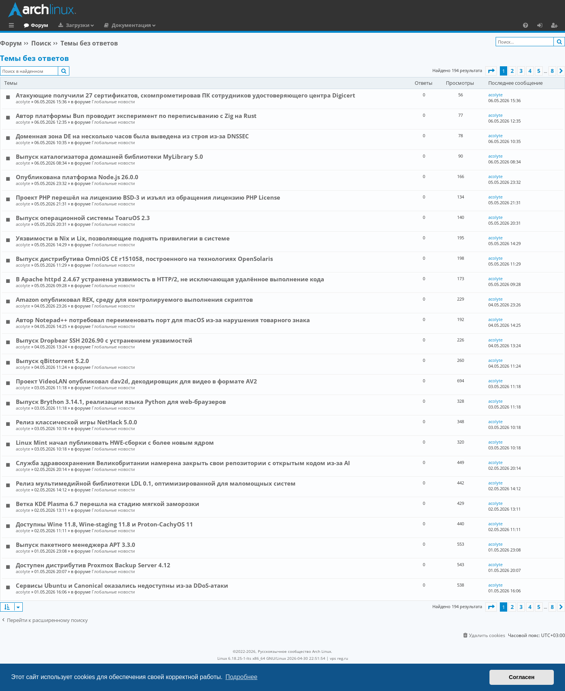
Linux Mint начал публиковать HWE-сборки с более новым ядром (115, 442)
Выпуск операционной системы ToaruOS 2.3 (83, 218)
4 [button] (529, 70)
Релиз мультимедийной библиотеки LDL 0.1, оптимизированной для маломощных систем (156, 483)
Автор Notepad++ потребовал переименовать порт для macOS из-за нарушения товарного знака (163, 320)
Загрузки (109, 25)
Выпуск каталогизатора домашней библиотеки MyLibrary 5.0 (109, 156)
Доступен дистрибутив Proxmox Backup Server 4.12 (93, 565)
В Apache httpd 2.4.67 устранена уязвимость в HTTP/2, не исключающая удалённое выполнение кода (170, 279)
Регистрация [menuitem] (556, 26)
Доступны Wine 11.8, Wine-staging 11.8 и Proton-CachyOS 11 (104, 524)
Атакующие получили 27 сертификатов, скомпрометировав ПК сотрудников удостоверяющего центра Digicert (185, 95)
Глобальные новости (113, 101)
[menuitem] (525, 25)
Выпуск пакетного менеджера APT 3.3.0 (75, 544)
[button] (491, 71)
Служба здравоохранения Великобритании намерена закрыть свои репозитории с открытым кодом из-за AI (183, 463)
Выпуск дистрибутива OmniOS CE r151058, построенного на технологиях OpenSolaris (144, 258)
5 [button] (538, 70)
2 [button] (512, 70)
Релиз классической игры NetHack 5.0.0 (76, 422)
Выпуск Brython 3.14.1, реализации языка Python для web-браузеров (121, 401)
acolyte (23, 101)
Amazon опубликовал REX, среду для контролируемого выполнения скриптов (134, 299)
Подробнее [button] (241, 677)
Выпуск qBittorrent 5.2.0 (52, 361)
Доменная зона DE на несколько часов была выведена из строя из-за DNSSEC (132, 136)
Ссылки (12, 26)
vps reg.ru (339, 658)
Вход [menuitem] (542, 26)
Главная (34, 25)
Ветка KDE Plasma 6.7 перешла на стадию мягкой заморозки (107, 504)
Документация (163, 25)
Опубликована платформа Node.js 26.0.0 (77, 177)
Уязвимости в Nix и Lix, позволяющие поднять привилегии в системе (123, 238)
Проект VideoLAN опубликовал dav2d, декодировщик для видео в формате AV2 (136, 381)
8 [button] (552, 70)
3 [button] (521, 70)
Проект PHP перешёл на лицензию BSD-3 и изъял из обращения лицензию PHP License (148, 197)
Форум (71, 25)
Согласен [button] (522, 677)
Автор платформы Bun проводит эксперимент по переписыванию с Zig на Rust (136, 115)
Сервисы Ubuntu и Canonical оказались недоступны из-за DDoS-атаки (122, 585)
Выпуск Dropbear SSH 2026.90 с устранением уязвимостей (104, 340)
